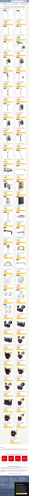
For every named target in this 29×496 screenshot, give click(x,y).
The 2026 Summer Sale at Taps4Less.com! (17, 454)
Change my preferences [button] (23, 493)
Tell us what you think (17, 473)
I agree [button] (18, 493)
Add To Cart (6, 24)
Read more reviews (11, 473)
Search (25, 1)
